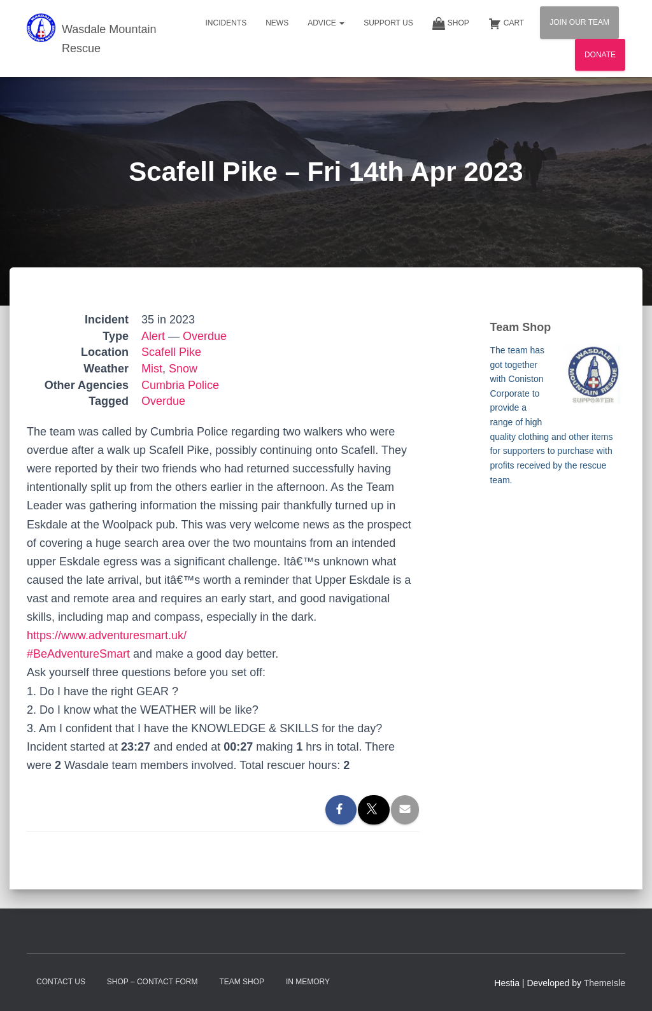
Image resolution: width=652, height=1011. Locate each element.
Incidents (225, 22)
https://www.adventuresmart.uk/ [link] (107, 635)
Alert (153, 336)
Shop (450, 23)
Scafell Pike (171, 352)
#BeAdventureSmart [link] (78, 653)
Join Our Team (579, 22)
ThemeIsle (604, 983)
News (277, 22)
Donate (600, 54)
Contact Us (60, 981)
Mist (151, 368)
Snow (183, 368)
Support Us (388, 22)
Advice (326, 22)
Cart (506, 23)
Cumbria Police (180, 385)
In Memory (308, 981)
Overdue (205, 336)
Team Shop (241, 981)
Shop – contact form (152, 981)
